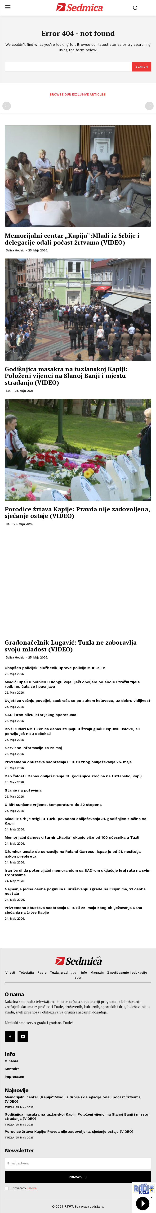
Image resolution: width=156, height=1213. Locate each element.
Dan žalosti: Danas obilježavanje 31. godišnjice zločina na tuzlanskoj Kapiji (73, 776)
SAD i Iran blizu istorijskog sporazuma (40, 715)
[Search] (141, 66)
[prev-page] (6, 106)
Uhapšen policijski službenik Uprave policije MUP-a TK (55, 668)
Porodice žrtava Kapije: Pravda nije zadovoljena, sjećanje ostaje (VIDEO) (77, 512)
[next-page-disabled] (149, 106)
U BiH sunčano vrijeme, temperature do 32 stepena (53, 804)
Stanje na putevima (23, 790)
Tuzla (9, 1107)
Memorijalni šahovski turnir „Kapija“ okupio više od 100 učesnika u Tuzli (72, 837)
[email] (78, 1163)
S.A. (8, 390)
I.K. (8, 524)
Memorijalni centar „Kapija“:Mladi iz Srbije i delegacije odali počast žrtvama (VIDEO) (72, 238)
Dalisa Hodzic (15, 250)
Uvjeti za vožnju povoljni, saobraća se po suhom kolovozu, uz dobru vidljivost (78, 700)
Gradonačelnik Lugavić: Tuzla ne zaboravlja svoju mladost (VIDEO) (71, 645)
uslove (32, 1188)
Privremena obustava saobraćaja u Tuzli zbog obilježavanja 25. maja (68, 762)
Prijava (78, 1177)
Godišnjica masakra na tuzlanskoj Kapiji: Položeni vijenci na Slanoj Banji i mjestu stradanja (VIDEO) (66, 375)
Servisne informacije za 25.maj (33, 748)
